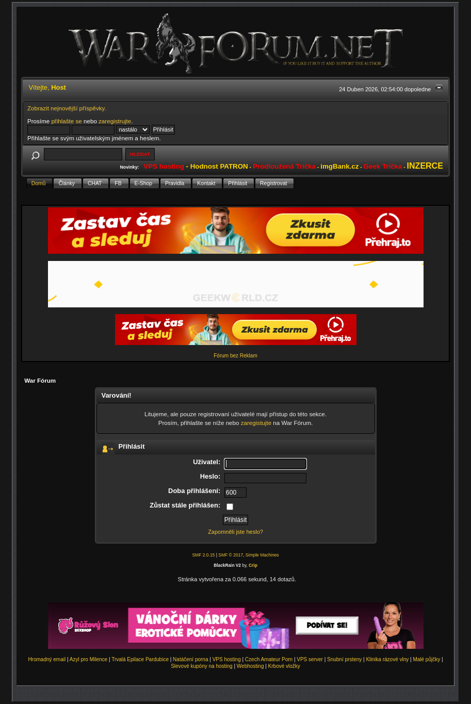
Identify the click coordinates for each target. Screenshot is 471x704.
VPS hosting (227, 659)
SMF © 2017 (230, 555)
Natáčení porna (190, 659)
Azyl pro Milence (88, 659)
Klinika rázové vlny (387, 659)
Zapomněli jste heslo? (235, 532)
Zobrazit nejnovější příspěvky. (66, 108)
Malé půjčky (426, 659)
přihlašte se (66, 121)
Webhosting (250, 666)
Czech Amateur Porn (269, 659)
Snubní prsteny (344, 659)
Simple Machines (262, 555)
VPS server (310, 659)
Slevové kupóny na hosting (202, 666)
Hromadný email (47, 659)
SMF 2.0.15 (203, 555)
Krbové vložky (284, 666)
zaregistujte (256, 422)
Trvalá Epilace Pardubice (140, 659)
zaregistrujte (115, 121)
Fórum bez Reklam (235, 355)
